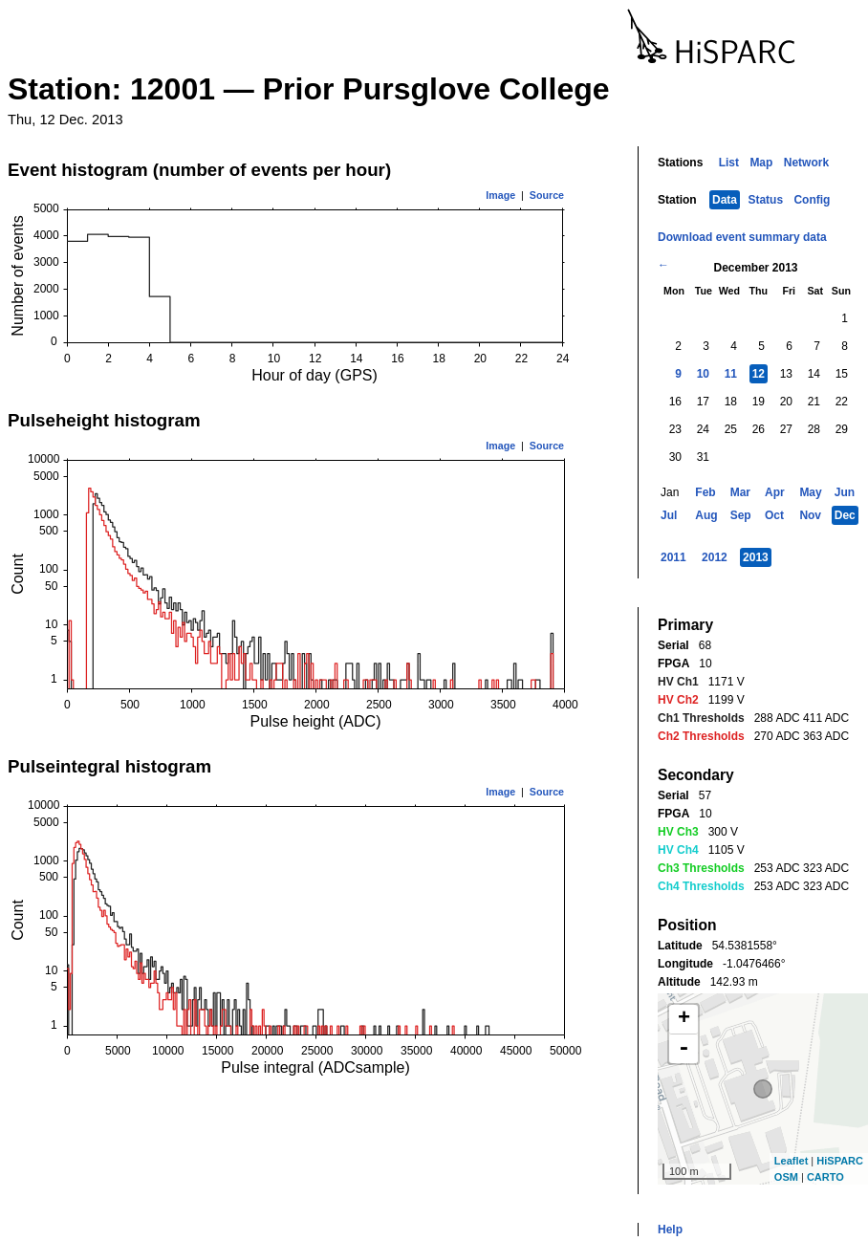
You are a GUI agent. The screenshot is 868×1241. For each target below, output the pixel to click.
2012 (714, 557)
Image (500, 195)
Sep (740, 515)
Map (760, 162)
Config (811, 200)
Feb (705, 492)
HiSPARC (839, 1160)
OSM (786, 1177)
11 (731, 374)
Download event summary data (742, 237)
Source (547, 195)
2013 (756, 557)
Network (806, 162)
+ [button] (684, 1019)
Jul (669, 515)
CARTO (825, 1177)
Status (765, 200)
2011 (673, 557)
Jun (845, 492)
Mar (740, 492)
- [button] (683, 1048)
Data (724, 200)
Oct (774, 515)
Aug (706, 515)
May (810, 492)
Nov (810, 515)
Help (670, 1229)
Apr (775, 492)
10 (703, 374)
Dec (845, 515)
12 (758, 374)
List (729, 162)
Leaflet (791, 1160)
